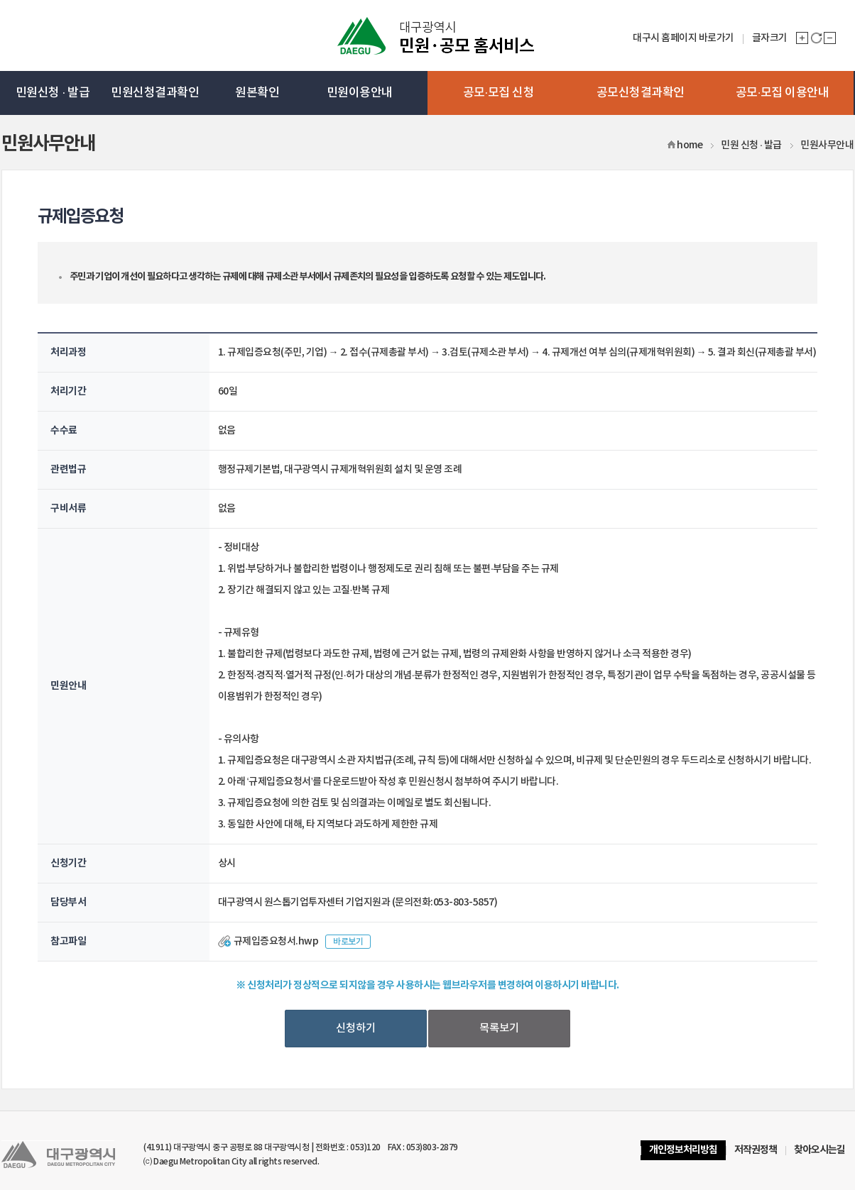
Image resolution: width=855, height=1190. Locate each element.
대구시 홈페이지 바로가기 (683, 38)
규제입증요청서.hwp (276, 941)
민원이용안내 (360, 93)
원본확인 (257, 93)
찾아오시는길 (819, 1150)
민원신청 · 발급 (52, 93)
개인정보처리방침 (683, 1150)
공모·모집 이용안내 (782, 93)
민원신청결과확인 (155, 93)
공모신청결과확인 (641, 93)
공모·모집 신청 (499, 93)
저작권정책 (755, 1150)
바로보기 (348, 942)
